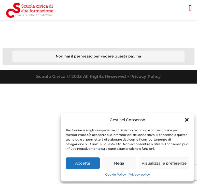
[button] (186, 119)
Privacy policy (139, 174)
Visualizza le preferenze (164, 163)
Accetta (82, 163)
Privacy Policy (145, 76)
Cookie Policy (115, 174)
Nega (119, 163)
